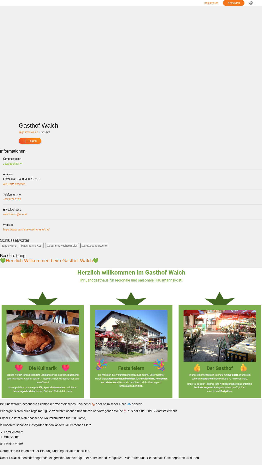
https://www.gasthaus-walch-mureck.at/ (26, 229)
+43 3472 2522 (12, 199)
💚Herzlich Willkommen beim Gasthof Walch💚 (51, 260)
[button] (12, 164)
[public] (252, 3)
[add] (30, 141)
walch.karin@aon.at (15, 214)
